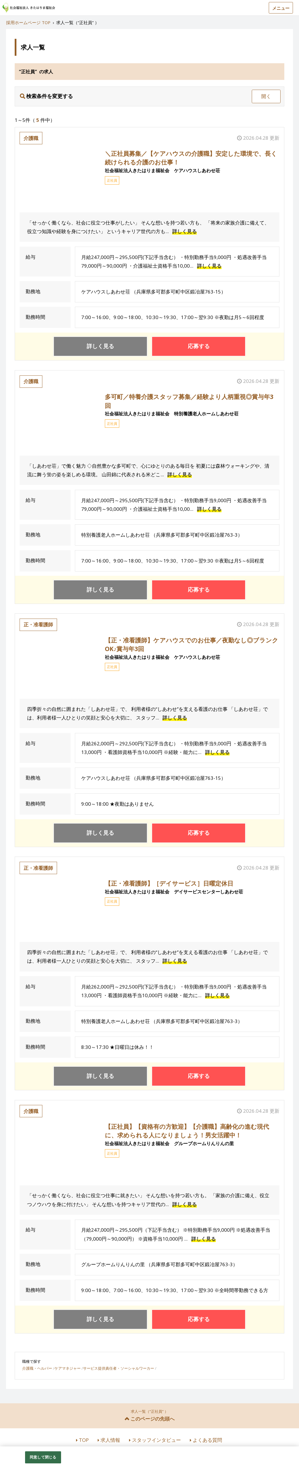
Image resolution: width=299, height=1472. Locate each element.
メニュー (280, 8)
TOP (84, 1440)
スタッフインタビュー (156, 1440)
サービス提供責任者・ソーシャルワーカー (118, 1368)
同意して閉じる (43, 1457)
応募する (199, 346)
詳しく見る (184, 231)
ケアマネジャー (67, 1368)
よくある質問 (207, 1440)
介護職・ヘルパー (37, 1368)
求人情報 (110, 1440)
